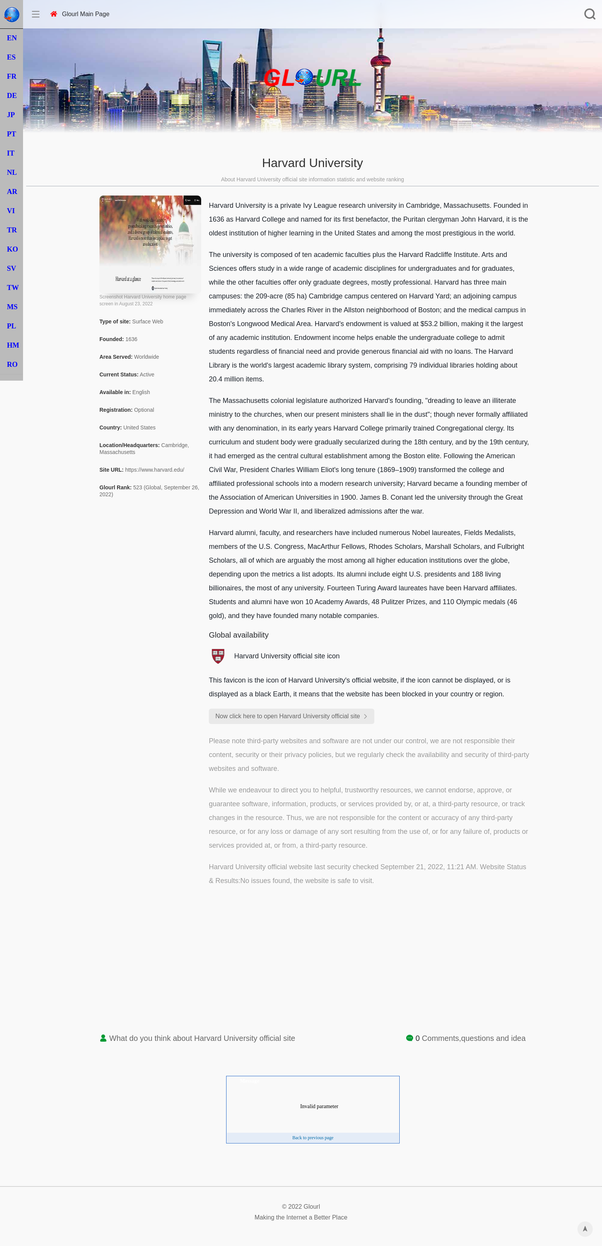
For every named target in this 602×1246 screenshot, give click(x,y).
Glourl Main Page (79, 14)
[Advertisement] (312, 969)
